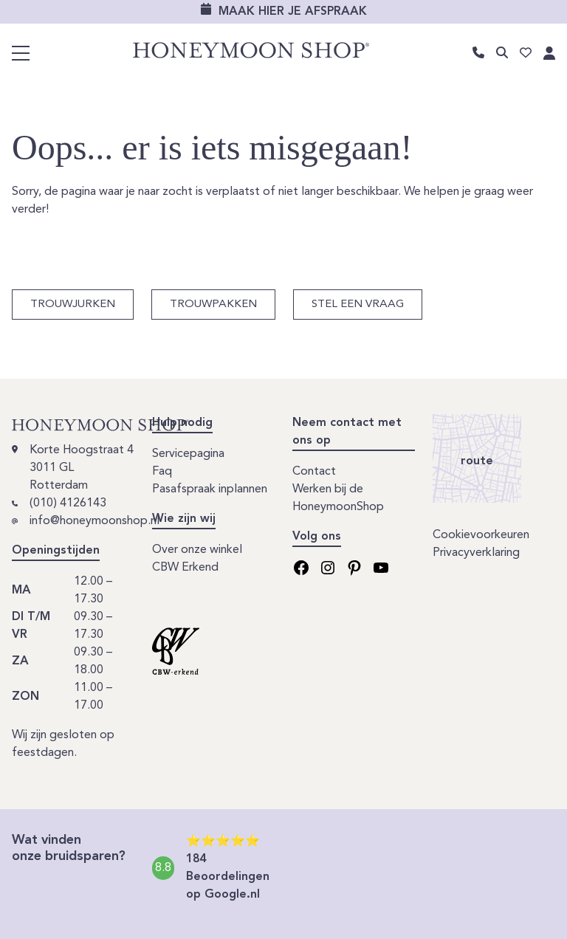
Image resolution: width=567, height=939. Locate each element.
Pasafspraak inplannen (209, 489)
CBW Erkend (185, 568)
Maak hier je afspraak (293, 12)
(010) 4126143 (68, 503)
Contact (314, 472)
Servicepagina (188, 454)
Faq (162, 472)
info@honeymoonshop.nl (94, 521)
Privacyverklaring (476, 553)
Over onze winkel (197, 550)
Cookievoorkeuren (481, 535)
